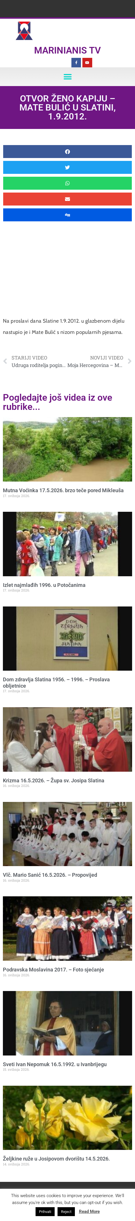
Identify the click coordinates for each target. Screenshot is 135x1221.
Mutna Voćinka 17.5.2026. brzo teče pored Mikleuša (63, 490)
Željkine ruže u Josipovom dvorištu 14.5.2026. (56, 1159)
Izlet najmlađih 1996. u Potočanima (44, 585)
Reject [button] (66, 1211)
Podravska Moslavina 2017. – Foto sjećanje (53, 970)
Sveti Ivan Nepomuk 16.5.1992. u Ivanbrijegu (55, 1064)
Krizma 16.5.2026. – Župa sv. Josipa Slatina (53, 780)
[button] (67, 76)
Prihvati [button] (45, 1211)
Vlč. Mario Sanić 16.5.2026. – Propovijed (50, 875)
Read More (89, 1211)
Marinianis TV (67, 50)
